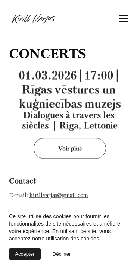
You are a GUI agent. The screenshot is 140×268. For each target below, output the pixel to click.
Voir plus (70, 149)
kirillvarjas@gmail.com (58, 195)
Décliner (62, 254)
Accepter (25, 254)
